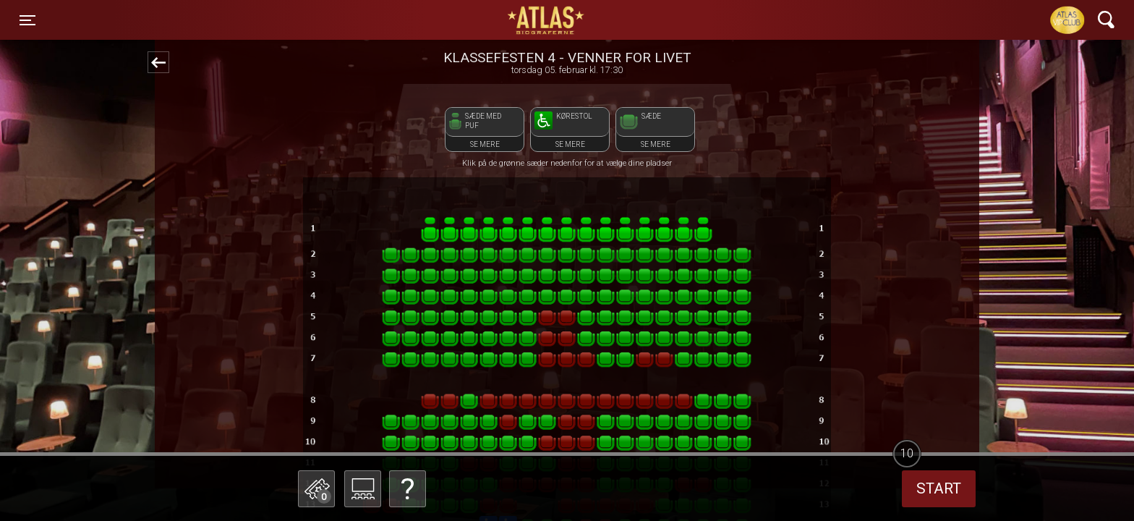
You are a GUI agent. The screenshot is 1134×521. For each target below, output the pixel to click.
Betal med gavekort (404, 416)
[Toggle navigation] (27, 20)
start (938, 488)
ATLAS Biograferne (547, 20)
